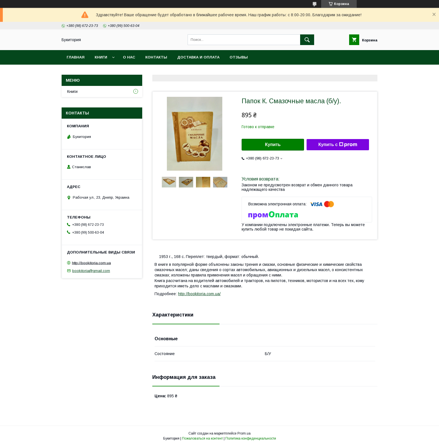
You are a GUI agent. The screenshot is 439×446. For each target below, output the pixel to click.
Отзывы (239, 57)
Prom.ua (244, 433)
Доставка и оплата (198, 57)
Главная (76, 57)
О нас (129, 57)
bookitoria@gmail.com (91, 271)
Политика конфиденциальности (250, 438)
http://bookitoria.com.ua (91, 262)
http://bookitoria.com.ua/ (199, 294)
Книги (101, 57)
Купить (273, 144)
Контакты (156, 57)
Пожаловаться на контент (202, 438)
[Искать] (307, 39)
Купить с (337, 144)
